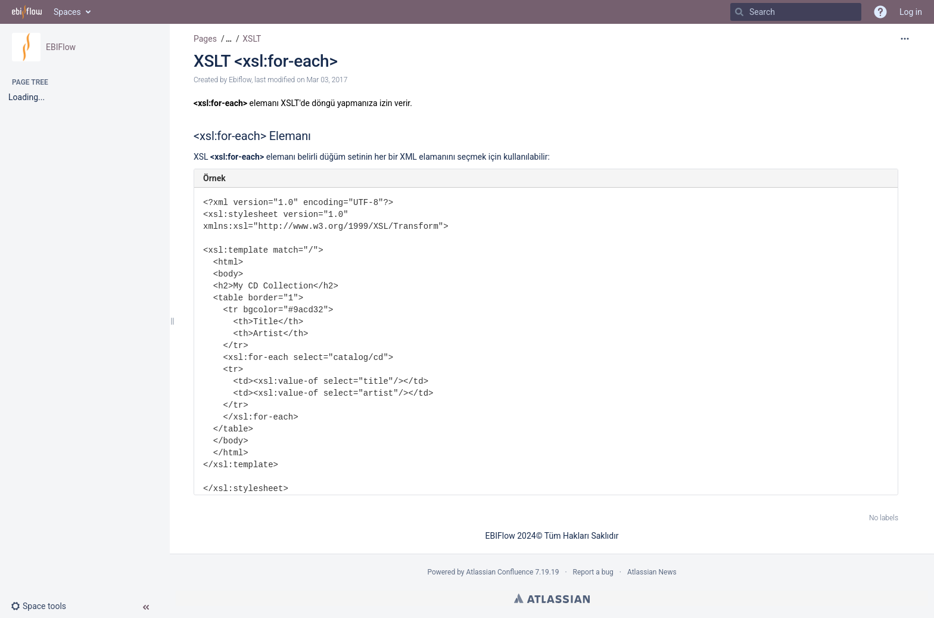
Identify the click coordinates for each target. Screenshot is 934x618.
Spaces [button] (67, 12)
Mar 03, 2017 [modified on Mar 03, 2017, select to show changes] (326, 80)
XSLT (251, 39)
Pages (205, 39)
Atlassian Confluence (500, 572)
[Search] (739, 12)
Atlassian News (652, 572)
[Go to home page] (27, 12)
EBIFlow (61, 47)
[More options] (904, 39)
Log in (910, 12)
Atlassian (552, 598)
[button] (43, 606)
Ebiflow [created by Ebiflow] (240, 80)
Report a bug (593, 572)
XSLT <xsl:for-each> (266, 61)
